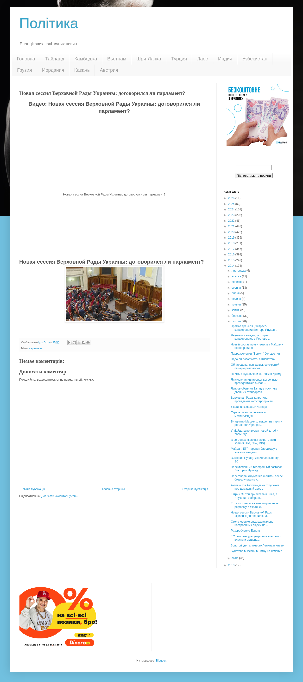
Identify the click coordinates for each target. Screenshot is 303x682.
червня (237, 298)
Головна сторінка (113, 489)
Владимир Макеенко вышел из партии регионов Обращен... (256, 423)
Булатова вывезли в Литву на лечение (256, 551)
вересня (237, 282)
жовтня (237, 276)
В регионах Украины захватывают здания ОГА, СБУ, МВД (253, 441)
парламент (35, 348)
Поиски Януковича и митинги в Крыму (256, 374)
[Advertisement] (114, 227)
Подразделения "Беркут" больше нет (255, 353)
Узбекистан (254, 58)
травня (237, 304)
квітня (236, 310)
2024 (231, 209)
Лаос (202, 58)
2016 (231, 254)
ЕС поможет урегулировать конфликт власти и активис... (256, 538)
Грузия (24, 70)
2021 (231, 226)
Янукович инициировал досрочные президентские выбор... (254, 381)
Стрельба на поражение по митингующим (249, 414)
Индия (225, 58)
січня (235, 558)
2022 (231, 220)
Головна (26, 58)
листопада (239, 270)
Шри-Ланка (148, 58)
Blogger (161, 660)
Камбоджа (85, 58)
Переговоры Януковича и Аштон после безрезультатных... (257, 477)
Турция (179, 58)
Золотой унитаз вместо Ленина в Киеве (257, 545)
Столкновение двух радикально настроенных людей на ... (252, 523)
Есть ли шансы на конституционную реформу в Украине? (255, 505)
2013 (231, 565)
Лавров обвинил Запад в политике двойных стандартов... (254, 390)
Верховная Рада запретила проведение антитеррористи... (253, 399)
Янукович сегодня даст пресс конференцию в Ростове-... (251, 337)
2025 (231, 204)
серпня (237, 287)
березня (237, 316)
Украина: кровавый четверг (249, 407)
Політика (48, 23)
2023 (231, 215)
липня (236, 293)
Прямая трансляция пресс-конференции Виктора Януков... (254, 328)
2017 (231, 249)
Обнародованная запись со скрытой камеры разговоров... (255, 366)
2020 (231, 232)
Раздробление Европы (246, 530)
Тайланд (54, 58)
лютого (237, 321)
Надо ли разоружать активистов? (253, 359)
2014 (231, 265)
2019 (231, 237)
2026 (231, 198)
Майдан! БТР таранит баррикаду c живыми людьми (254, 450)
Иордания (53, 70)
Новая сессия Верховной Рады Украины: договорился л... (251, 514)
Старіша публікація (195, 489)
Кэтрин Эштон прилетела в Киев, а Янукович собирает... (254, 496)
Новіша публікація (32, 489)
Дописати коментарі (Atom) (59, 496)
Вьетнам (116, 58)
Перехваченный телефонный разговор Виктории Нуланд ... (257, 468)
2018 (231, 243)
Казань (82, 70)
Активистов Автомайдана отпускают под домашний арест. (255, 487)
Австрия (109, 70)
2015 (231, 260)
